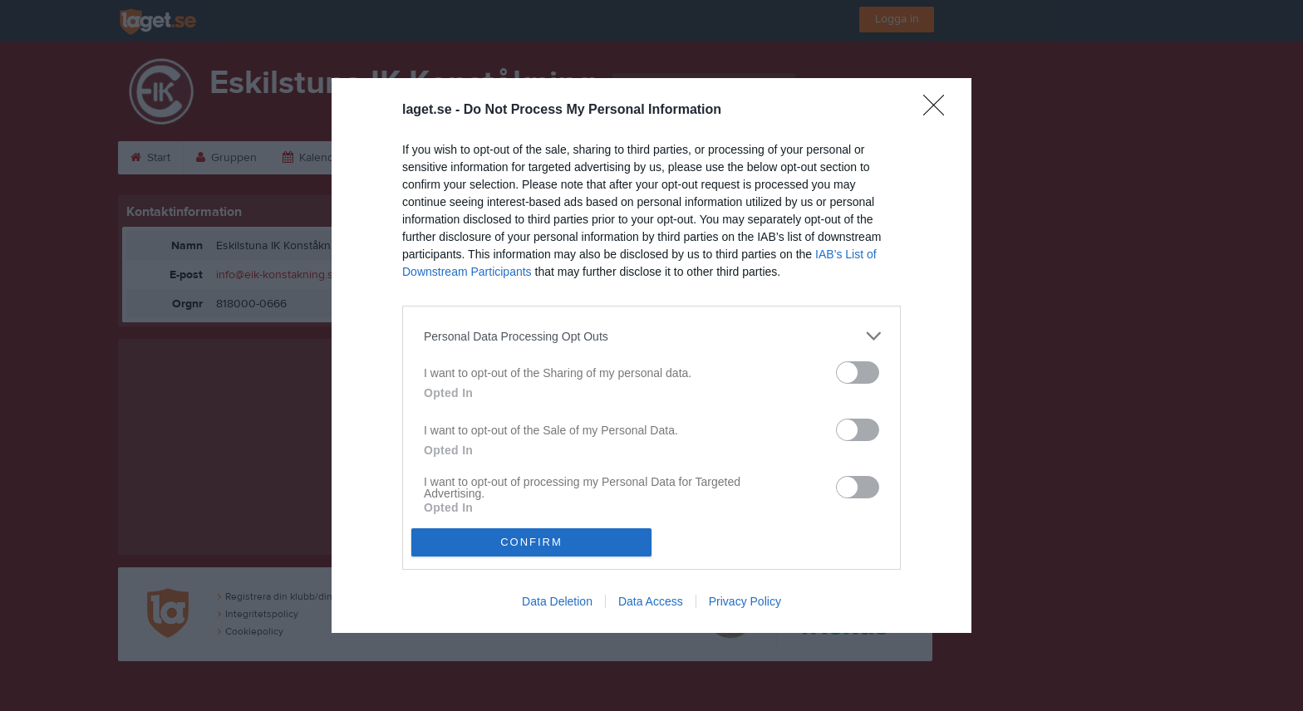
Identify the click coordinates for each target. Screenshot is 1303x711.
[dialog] (651, 355)
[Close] (939, 110)
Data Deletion (557, 601)
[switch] (857, 372)
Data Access (650, 601)
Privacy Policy (745, 601)
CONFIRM (531, 542)
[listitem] (651, 336)
